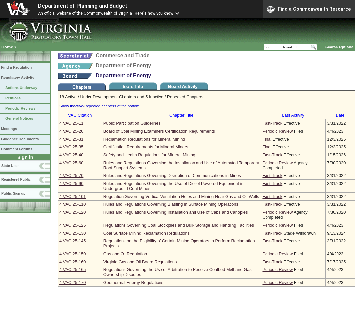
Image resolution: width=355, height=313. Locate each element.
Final (266, 139)
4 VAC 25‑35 (71, 146)
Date (340, 115)
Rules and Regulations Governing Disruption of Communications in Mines (172, 175)
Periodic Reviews (20, 108)
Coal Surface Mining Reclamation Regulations (146, 233)
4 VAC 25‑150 (72, 253)
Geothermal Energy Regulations (133, 282)
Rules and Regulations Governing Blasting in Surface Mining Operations (170, 204)
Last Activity (293, 115)
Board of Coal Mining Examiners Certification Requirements (159, 131)
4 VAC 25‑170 (72, 282)
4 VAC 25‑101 (72, 196)
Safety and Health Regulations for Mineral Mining (149, 154)
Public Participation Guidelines (131, 123)
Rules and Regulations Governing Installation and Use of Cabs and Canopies (175, 212)
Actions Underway (21, 88)
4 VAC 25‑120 (72, 212)
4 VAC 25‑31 (71, 139)
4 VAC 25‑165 (72, 269)
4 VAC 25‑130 (72, 233)
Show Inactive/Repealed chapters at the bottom (99, 106)
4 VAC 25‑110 (72, 204)
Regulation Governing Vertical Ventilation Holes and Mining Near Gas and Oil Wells (181, 196)
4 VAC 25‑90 (71, 183)
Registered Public (16, 179)
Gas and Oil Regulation (125, 253)
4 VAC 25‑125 (72, 225)
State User (9, 166)
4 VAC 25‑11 (71, 123)
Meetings (9, 129)
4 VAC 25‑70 (71, 175)
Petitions (13, 98)
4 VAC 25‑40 (71, 154)
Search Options (339, 47)
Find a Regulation (16, 67)
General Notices (19, 118)
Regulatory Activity (17, 77)
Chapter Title (181, 115)
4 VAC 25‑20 (71, 131)
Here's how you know (154, 13)
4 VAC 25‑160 (72, 261)
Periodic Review (277, 131)
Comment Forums (16, 149)
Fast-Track (272, 123)
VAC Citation (80, 115)
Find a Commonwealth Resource (309, 9)
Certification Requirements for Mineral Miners (145, 146)
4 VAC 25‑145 (72, 240)
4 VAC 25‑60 (71, 162)
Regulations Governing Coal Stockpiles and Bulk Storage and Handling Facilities (178, 225)
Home (7, 47)
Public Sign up (13, 193)
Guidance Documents (20, 139)
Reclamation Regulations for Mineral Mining (144, 139)
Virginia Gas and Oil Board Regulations (140, 261)
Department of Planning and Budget (82, 6)
